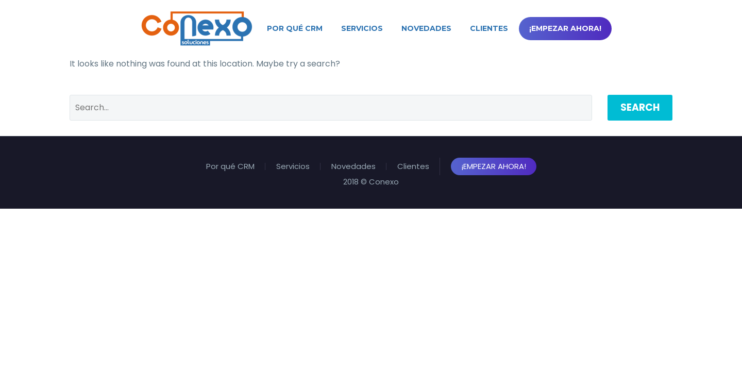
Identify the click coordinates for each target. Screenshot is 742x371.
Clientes (489, 28)
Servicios (362, 28)
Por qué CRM (295, 28)
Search (640, 107)
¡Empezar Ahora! (565, 28)
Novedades (426, 28)
